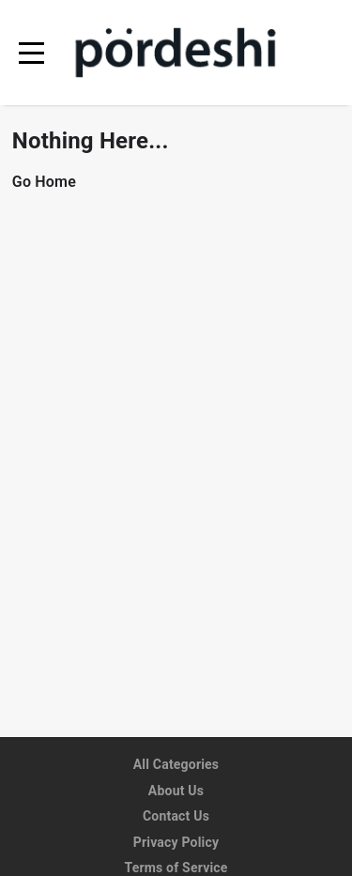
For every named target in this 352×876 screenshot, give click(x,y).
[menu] (31, 53)
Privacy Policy (176, 842)
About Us (176, 790)
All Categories (176, 764)
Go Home (44, 182)
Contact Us (176, 815)
